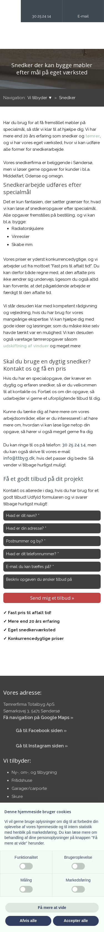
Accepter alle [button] (76, 920)
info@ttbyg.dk (19, 458)
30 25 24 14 (74, 445)
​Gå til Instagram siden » (42, 745)
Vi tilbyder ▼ (40, 97)
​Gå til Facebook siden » (41, 730)
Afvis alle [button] (28, 920)
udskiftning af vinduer (26, 345)
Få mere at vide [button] (52, 907)
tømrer (92, 136)
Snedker (67, 97)
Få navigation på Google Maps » (38, 717)
